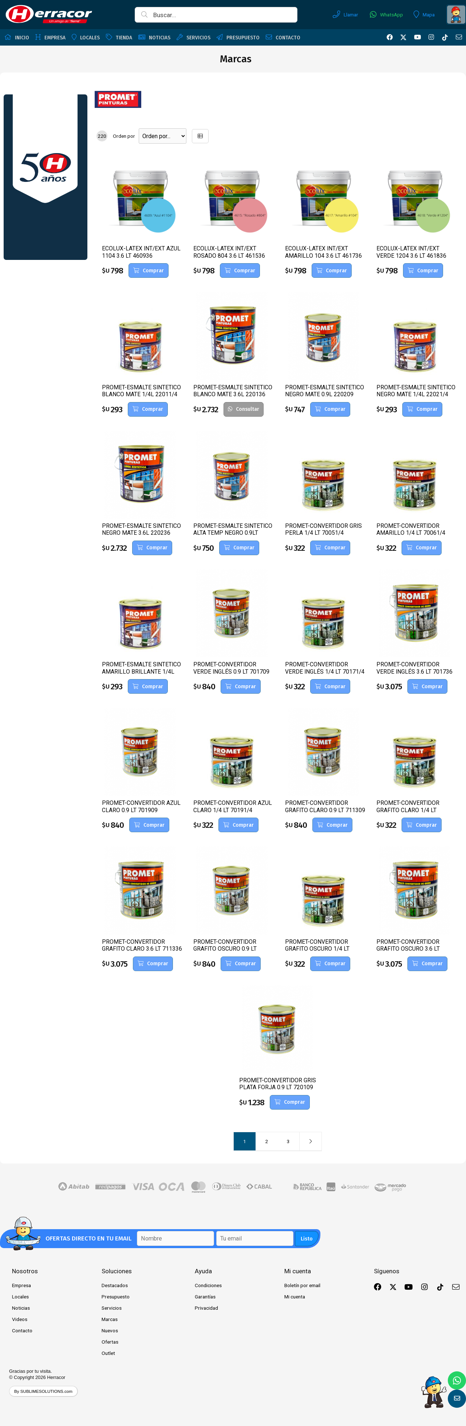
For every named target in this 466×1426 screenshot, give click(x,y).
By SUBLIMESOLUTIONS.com (43, 1391)
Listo (307, 1239)
